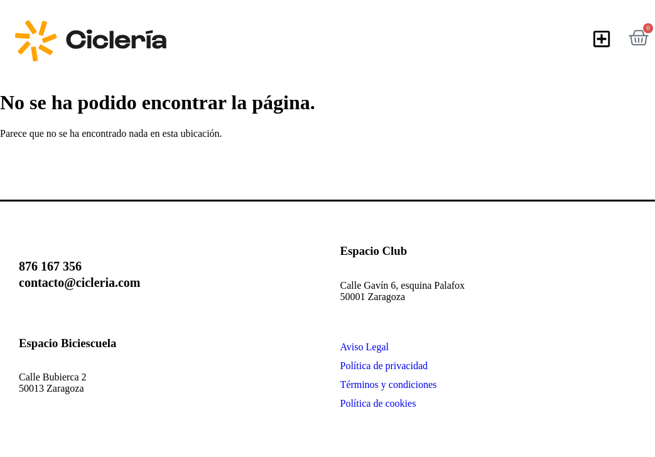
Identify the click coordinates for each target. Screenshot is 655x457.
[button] (602, 39)
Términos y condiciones (388, 384)
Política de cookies (378, 403)
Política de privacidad (384, 365)
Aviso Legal (364, 346)
